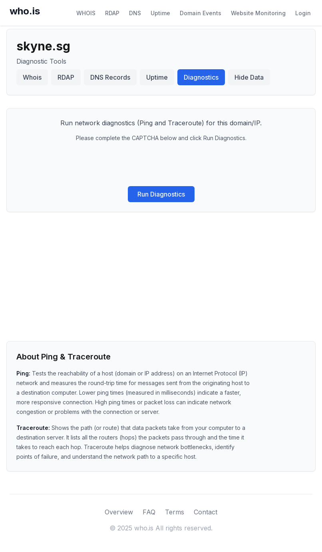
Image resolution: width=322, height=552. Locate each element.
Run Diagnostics (161, 194)
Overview (119, 512)
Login (303, 13)
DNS (135, 13)
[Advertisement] (161, 272)
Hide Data (249, 77)
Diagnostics (201, 77)
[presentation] (161, 164)
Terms (174, 512)
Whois (32, 77)
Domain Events (200, 13)
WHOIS (85, 13)
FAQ (149, 512)
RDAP (112, 13)
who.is (25, 11)
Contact (205, 512)
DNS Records (110, 77)
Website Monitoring (258, 13)
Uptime (160, 13)
